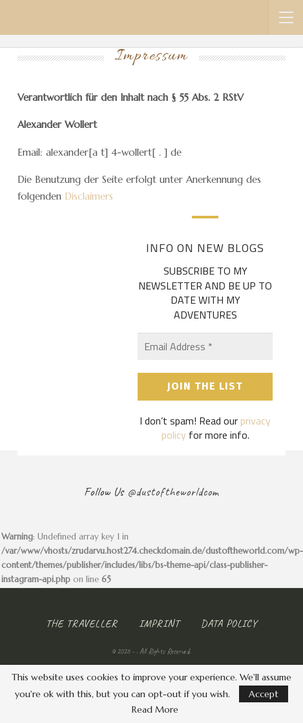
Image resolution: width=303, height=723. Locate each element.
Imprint (159, 623)
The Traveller (82, 623)
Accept (263, 694)
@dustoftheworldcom (173, 492)
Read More (155, 709)
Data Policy (229, 623)
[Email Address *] (205, 346)
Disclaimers (89, 196)
